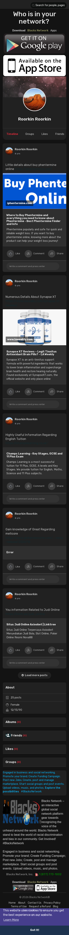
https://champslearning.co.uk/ (27, 443)
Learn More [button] (11, 920)
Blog (55, 906)
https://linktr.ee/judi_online (25, 614)
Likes (9, 749)
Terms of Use (19, 906)
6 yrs (17, 598)
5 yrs (17, 153)
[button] (48, 5)
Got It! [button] (34, 930)
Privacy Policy (52, 902)
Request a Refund (40, 906)
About (21, 902)
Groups (11, 762)
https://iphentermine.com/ (33, 169)
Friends (16, 735)
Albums (11, 722)
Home (12, 902)
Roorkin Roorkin (34, 119)
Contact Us (34, 902)
